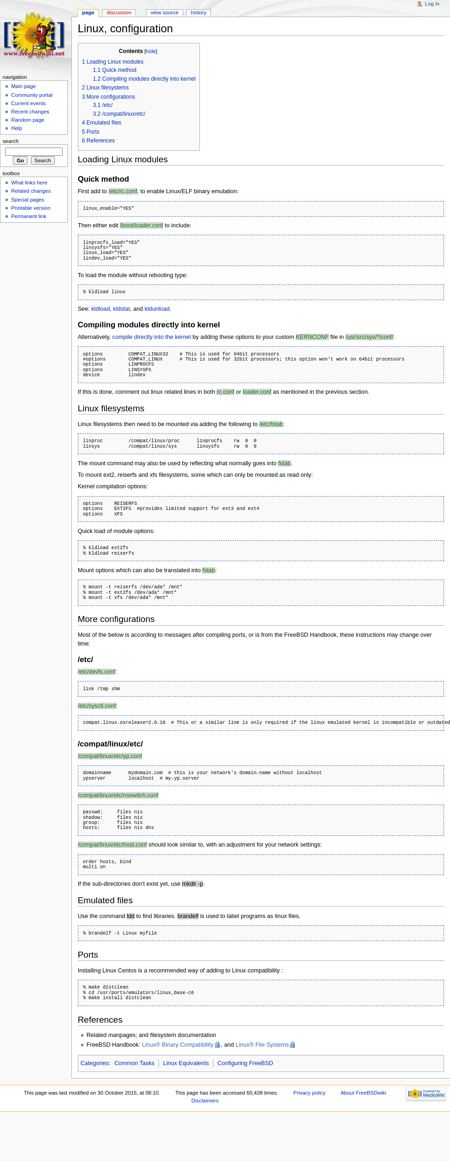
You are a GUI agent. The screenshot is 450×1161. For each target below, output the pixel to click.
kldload (100, 309)
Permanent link (28, 216)
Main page (23, 86)
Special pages (27, 199)
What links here (29, 182)
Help (16, 128)
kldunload (157, 309)
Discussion (119, 12)
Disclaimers (205, 1100)
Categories (95, 1063)
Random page (27, 120)
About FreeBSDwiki (363, 1093)
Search (11, 141)
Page (88, 12)
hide (151, 51)
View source (164, 12)
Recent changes (30, 111)
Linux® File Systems (262, 1045)
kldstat (121, 309)
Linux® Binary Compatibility (177, 1045)
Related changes (31, 191)
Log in (432, 3)
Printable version (30, 208)
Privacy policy (309, 1093)
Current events (28, 103)
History (199, 12)
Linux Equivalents (186, 1063)
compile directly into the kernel (151, 337)
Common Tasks (134, 1063)
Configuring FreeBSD (245, 1063)
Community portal (32, 95)
